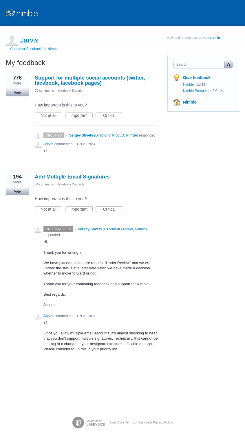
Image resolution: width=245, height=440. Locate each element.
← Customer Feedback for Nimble (32, 49)
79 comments (44, 90)
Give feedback (197, 77)
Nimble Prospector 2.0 (200, 91)
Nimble (63, 90)
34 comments (44, 184)
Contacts (78, 184)
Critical (113, 115)
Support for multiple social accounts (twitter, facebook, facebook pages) (90, 80)
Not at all (51, 115)
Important (81, 115)
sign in (215, 37)
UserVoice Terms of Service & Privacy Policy (141, 422)
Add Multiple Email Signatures (72, 177)
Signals (77, 90)
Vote (17, 92)
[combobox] (200, 64)
